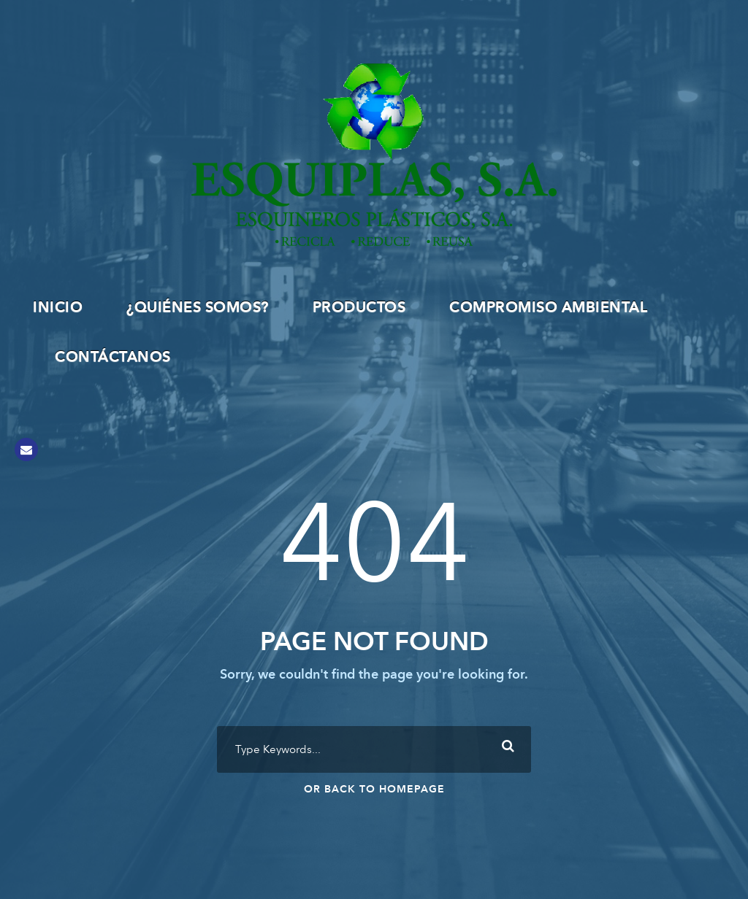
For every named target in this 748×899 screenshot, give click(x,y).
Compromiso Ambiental (548, 308)
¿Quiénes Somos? (197, 308)
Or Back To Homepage (374, 789)
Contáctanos (113, 357)
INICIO (58, 308)
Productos (359, 308)
